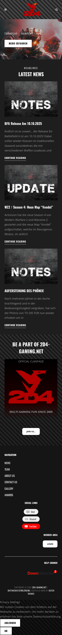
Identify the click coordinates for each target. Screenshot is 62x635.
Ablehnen (10, 623)
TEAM (7, 469)
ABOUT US (10, 476)
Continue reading (15, 158)
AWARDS (9, 495)
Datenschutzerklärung (19, 590)
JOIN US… (31, 431)
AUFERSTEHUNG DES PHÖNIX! (24, 290)
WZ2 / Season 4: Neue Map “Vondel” (29, 207)
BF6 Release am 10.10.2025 (23, 123)
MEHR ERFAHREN (20, 44)
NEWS (7, 463)
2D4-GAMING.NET (39, 587)
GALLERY (9, 489)
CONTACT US (11, 482)
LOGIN (50, 544)
